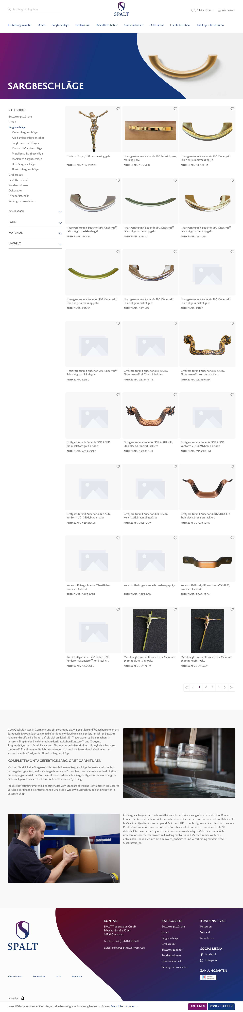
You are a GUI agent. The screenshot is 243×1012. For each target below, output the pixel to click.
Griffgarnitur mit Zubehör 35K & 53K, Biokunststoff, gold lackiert (88, 444)
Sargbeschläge (17, 127)
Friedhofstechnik (19, 196)
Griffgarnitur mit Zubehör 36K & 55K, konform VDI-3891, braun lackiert (203, 444)
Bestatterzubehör (19, 180)
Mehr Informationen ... (124, 1006)
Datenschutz (39, 977)
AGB (58, 977)
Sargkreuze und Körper (25, 143)
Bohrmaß (35, 211)
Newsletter (207, 938)
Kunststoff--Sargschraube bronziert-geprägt (149, 585)
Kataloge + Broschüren (22, 201)
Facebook (211, 954)
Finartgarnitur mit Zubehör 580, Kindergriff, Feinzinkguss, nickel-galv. (149, 301)
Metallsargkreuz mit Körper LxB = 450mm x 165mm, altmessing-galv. (149, 659)
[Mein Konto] (204, 10)
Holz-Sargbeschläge (23, 164)
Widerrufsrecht (15, 977)
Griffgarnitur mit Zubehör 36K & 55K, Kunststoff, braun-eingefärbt (146, 516)
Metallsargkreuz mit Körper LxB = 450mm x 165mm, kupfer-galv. (206, 659)
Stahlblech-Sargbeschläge (27, 159)
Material (35, 233)
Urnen (12, 122)
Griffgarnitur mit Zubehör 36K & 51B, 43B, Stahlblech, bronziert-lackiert (148, 444)
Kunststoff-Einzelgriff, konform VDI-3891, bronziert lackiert (205, 587)
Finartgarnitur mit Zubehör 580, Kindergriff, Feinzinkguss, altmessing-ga (206, 158)
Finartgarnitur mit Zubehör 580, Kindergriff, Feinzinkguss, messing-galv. (149, 229)
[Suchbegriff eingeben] (36, 9)
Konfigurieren (221, 1006)
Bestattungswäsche (20, 117)
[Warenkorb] (226, 10)
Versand (205, 932)
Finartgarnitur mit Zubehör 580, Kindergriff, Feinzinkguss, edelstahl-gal (92, 229)
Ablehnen (197, 1006)
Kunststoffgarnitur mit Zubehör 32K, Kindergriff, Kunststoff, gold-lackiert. (88, 659)
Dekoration (15, 190)
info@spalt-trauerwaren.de (128, 948)
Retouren (206, 926)
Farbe (35, 222)
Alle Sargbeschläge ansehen (28, 138)
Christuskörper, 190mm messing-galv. (89, 156)
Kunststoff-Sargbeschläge (27, 148)
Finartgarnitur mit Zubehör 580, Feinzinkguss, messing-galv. (150, 158)
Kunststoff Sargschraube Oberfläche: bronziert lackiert (88, 587)
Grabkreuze (16, 175)
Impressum (77, 977)
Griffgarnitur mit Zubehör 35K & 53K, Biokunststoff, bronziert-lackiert (203, 373)
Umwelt (35, 243)
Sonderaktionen (18, 185)
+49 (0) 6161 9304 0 (127, 941)
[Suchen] (9, 9)
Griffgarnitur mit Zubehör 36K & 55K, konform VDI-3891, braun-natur (88, 516)
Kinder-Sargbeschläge (25, 132)
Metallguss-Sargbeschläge (27, 153)
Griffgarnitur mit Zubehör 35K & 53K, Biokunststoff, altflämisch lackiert (146, 373)
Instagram (211, 960)
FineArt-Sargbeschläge (25, 169)
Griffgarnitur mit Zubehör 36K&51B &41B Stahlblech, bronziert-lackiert (205, 516)
